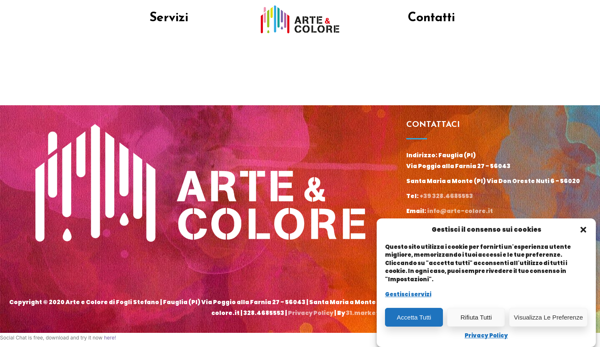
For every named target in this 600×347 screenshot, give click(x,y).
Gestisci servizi (408, 294)
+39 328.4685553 (446, 196)
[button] (583, 230)
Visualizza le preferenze (548, 317)
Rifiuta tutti (476, 317)
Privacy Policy (486, 336)
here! (110, 338)
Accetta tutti (414, 317)
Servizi (169, 18)
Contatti (431, 18)
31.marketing (367, 313)
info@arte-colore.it (460, 211)
